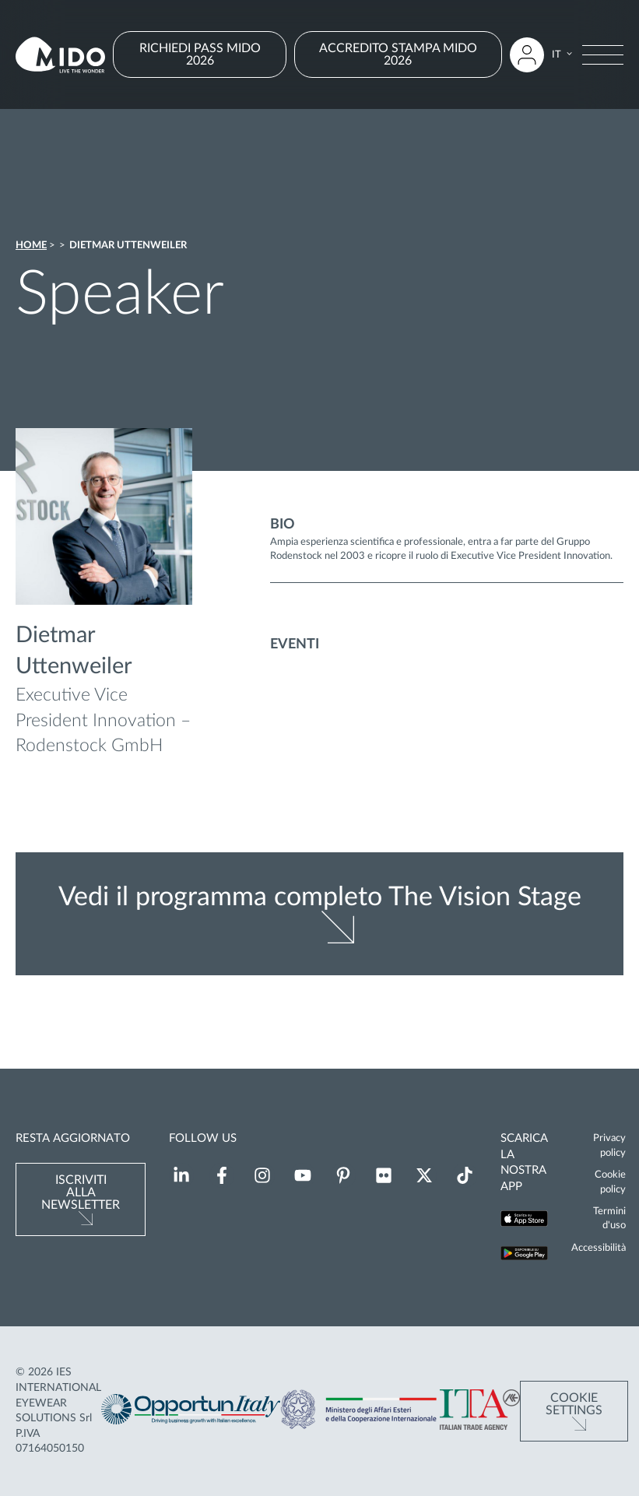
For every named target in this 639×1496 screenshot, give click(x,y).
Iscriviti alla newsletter (80, 1192)
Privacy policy (609, 1145)
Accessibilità (598, 1247)
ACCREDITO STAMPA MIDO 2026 (398, 54)
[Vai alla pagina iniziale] (60, 54)
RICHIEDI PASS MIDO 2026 (200, 54)
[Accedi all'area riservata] (527, 54)
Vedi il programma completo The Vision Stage (319, 897)
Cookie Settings (574, 1404)
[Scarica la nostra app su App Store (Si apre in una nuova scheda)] (524, 1220)
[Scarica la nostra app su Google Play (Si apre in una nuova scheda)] (524, 1255)
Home (31, 245)
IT (556, 54)
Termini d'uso (609, 1218)
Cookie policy (610, 1181)
